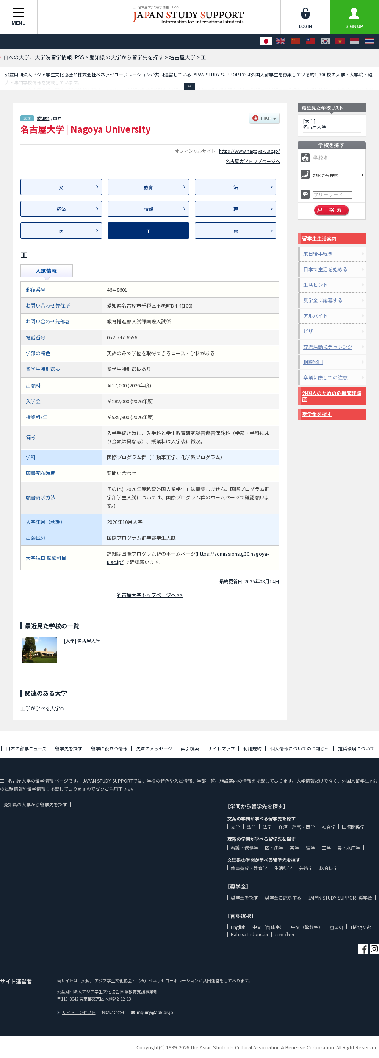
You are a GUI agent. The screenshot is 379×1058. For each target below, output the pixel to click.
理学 (310, 847)
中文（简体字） (268, 927)
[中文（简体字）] (295, 41)
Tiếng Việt (360, 927)
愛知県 (43, 118)
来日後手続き (318, 253)
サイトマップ (221, 748)
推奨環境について (356, 748)
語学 (251, 826)
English (238, 927)
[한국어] (325, 41)
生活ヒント (315, 284)
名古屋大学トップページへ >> (150, 594)
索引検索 (190, 748)
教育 (148, 187)
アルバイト (315, 315)
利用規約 (252, 748)
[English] (281, 41)
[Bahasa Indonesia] (354, 41)
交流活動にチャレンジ (327, 346)
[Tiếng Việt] (340, 41)
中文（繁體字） (307, 927)
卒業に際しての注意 (325, 377)
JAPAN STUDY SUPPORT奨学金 (340, 897)
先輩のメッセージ (154, 748)
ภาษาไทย (284, 934)
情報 (148, 209)
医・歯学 (274, 847)
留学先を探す (68, 748)
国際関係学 (353, 826)
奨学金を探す (317, 414)
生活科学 (283, 868)
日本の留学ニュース (26, 748)
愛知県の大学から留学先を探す (35, 804)
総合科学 (328, 868)
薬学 (294, 847)
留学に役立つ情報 (109, 748)
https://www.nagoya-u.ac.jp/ (249, 151)
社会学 (328, 826)
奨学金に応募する (323, 300)
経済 (61, 209)
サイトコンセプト (76, 1012)
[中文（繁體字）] (310, 41)
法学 (267, 826)
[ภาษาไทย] (369, 41)
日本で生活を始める (325, 269)
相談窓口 (313, 361)
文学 (235, 826)
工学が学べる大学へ (42, 708)
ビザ (308, 331)
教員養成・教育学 (249, 868)
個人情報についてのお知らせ (299, 748)
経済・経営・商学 (297, 826)
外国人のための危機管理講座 (331, 395)
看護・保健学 (244, 847)
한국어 (336, 927)
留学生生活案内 (319, 238)
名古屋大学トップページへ (253, 161)
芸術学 (306, 868)
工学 (326, 847)
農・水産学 (348, 847)
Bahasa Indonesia (249, 934)
